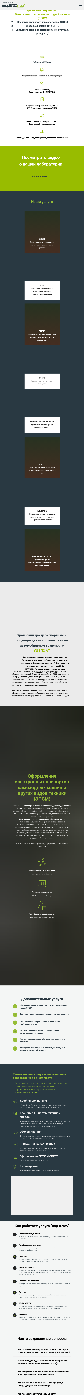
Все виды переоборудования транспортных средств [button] (44, 1014)
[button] (40, 176)
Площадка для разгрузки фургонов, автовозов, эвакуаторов (42, 138)
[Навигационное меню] (80, 5)
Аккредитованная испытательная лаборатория (42, 76)
